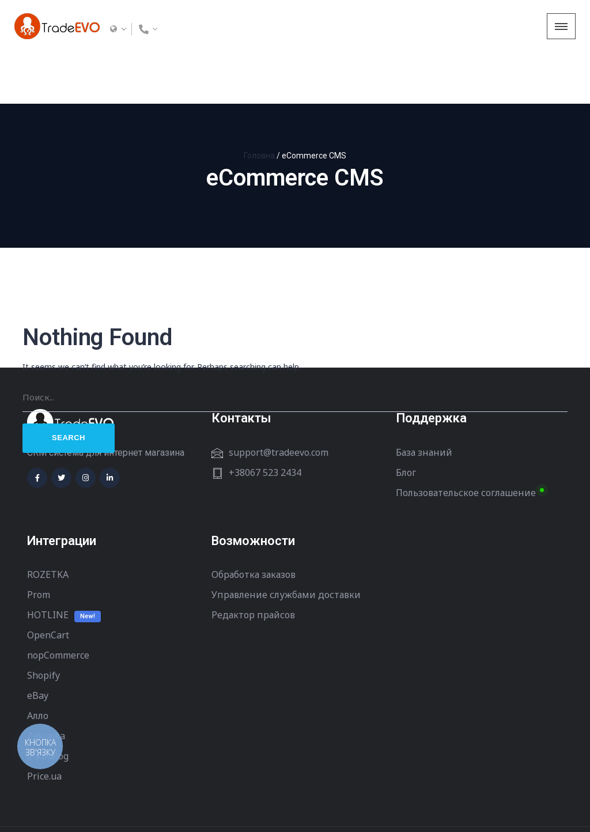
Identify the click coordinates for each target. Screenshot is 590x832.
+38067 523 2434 (265, 420)
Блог (406, 420)
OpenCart (48, 583)
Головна (259, 103)
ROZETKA (48, 522)
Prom (38, 542)
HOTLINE (48, 563)
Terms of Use (51, 803)
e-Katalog (48, 704)
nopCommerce (58, 603)
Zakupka (46, 684)
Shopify (43, 623)
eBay (37, 643)
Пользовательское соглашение (466, 440)
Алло (37, 663)
